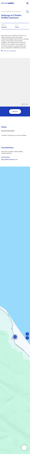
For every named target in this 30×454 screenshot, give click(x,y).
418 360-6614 (5, 157)
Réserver (15, 111)
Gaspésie (4, 27)
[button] (15, 337)
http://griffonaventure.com (9, 159)
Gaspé (17, 27)
